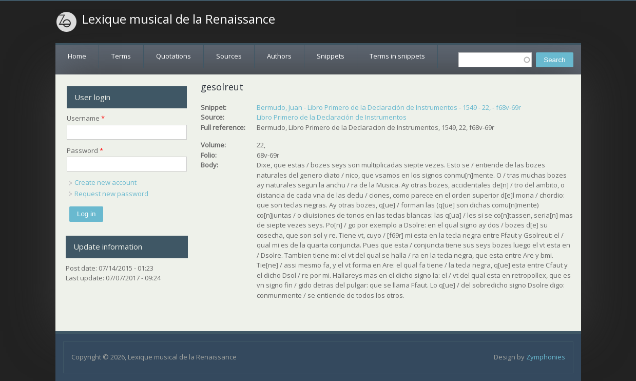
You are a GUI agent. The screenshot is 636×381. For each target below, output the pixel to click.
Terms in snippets (397, 56)
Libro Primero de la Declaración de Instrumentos (332, 117)
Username (86, 118)
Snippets (330, 56)
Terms (121, 56)
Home (77, 56)
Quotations (173, 56)
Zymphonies (545, 356)
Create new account (105, 182)
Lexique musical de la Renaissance (178, 19)
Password (85, 150)
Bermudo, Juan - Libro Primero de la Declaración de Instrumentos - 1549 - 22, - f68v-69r (389, 107)
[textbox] (495, 59)
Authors (279, 56)
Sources (229, 56)
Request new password (111, 193)
